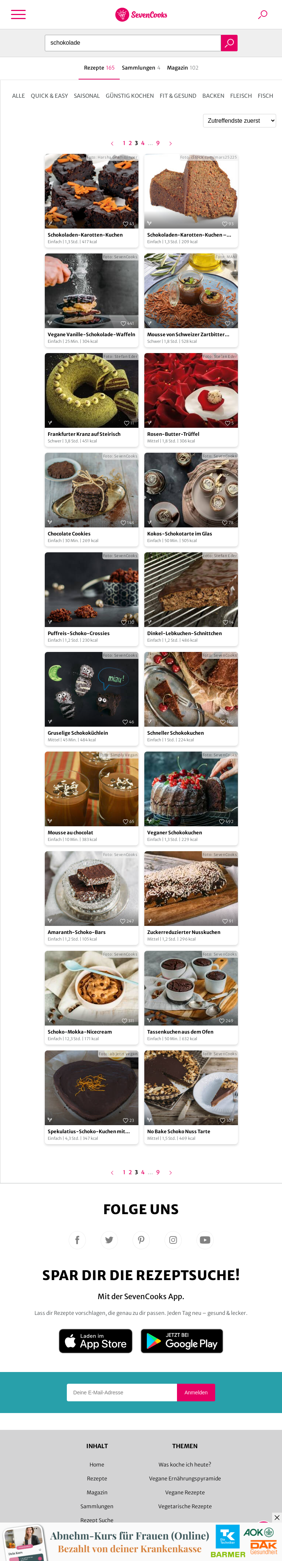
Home (97, 1464)
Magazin (97, 1492)
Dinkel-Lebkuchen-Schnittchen (184, 633)
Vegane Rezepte (185, 1492)
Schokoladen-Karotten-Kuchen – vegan (187, 235)
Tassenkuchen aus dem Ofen (180, 1032)
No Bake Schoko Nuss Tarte (178, 1131)
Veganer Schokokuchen (174, 833)
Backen (213, 95)
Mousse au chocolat (70, 833)
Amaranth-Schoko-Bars (77, 932)
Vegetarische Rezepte (185, 1506)
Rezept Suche (96, 1520)
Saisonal (87, 95)
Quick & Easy (49, 95)
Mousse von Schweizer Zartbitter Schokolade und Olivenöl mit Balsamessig (186, 334)
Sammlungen (96, 1506)
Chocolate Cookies (69, 534)
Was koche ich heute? (185, 1464)
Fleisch (241, 95)
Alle (18, 95)
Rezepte (97, 1478)
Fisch (265, 95)
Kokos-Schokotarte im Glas (179, 534)
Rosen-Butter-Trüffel (173, 434)
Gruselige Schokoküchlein (78, 733)
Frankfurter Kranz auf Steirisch (84, 434)
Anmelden (195, 1392)
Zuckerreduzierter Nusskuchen (183, 932)
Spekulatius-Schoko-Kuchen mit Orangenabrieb (86, 1131)
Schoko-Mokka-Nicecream (80, 1032)
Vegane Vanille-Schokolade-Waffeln (91, 334)
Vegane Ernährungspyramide (185, 1478)
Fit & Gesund (178, 95)
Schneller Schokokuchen (175, 733)
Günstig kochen (130, 95)
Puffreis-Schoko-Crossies (79, 633)
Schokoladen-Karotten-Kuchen (85, 235)
